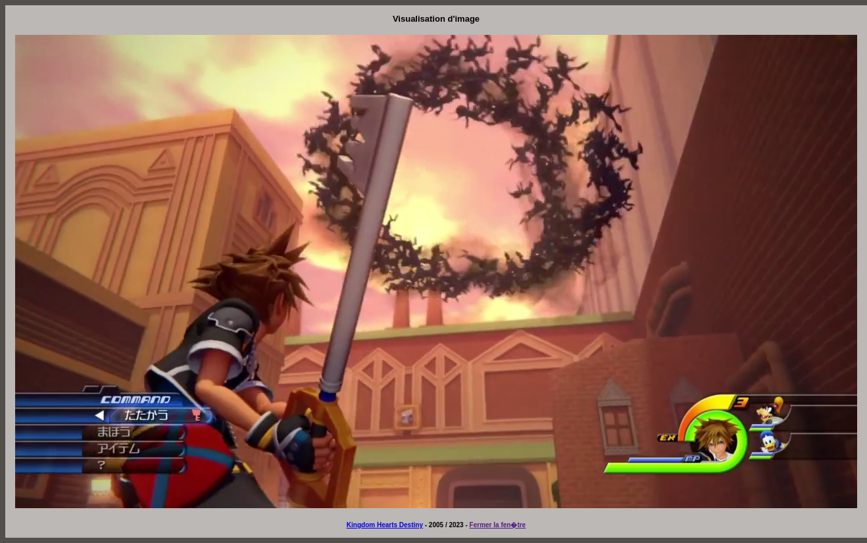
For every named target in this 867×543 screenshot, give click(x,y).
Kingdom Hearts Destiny (385, 525)
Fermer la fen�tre (498, 525)
